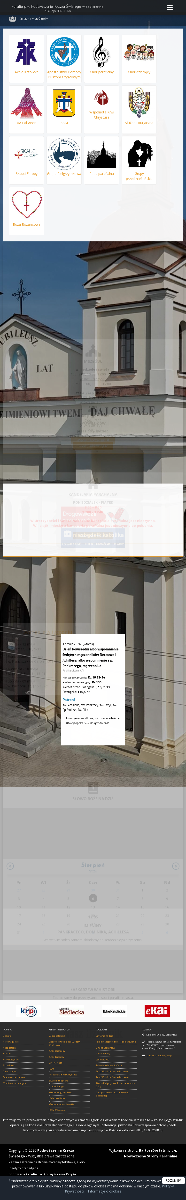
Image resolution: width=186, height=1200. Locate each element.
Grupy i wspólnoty (34, 19)
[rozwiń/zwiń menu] (170, 7)
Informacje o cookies (104, 1191)
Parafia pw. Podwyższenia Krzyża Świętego (57, 9)
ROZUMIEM (173, 1180)
